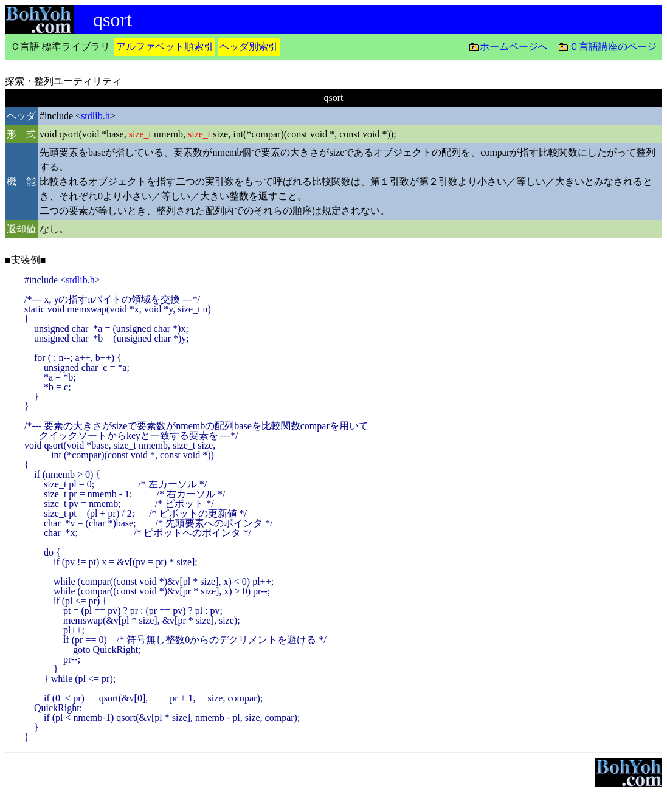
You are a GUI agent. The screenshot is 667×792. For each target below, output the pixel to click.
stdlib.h (95, 116)
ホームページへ (514, 46)
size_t (140, 134)
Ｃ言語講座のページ (613, 46)
